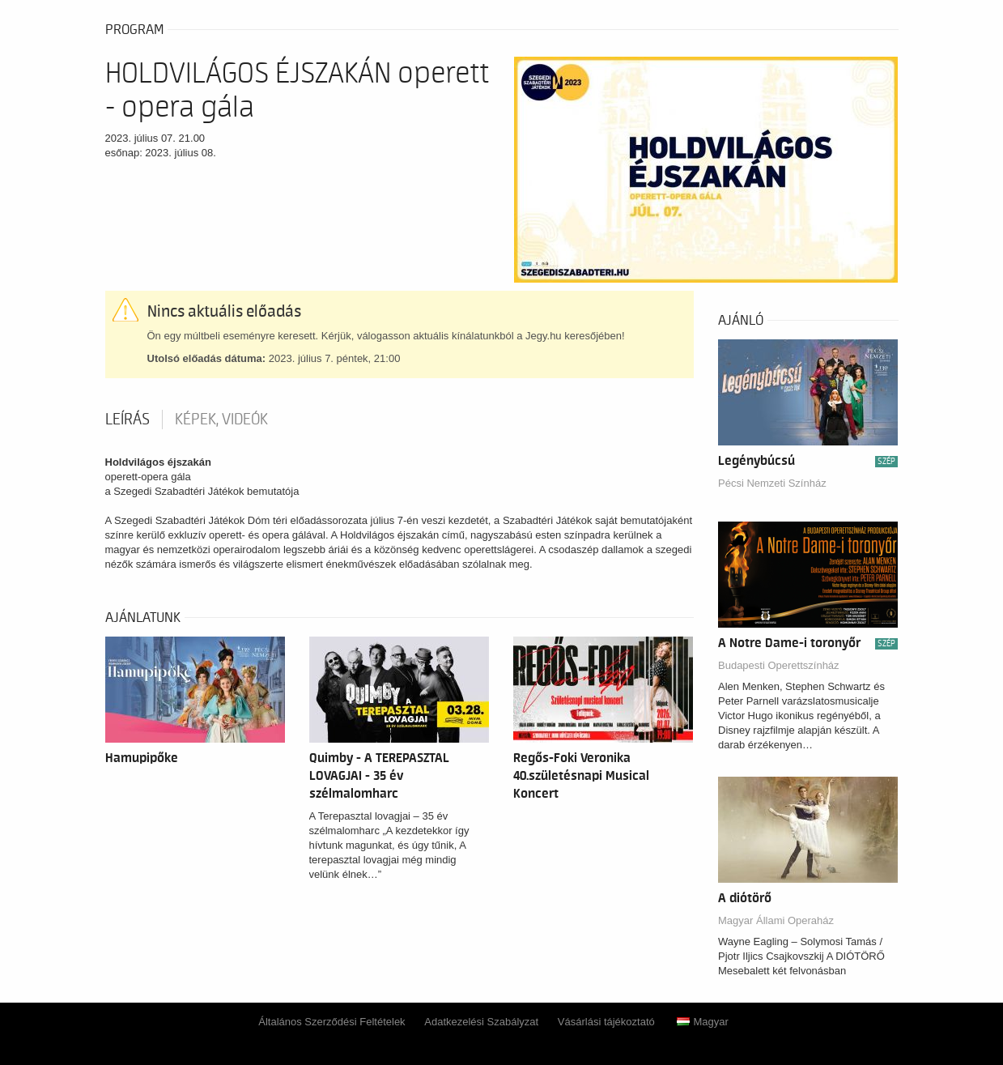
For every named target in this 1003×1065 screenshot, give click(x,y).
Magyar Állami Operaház (776, 920)
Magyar (702, 1022)
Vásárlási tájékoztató (606, 1022)
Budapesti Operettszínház (778, 665)
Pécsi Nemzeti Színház (772, 483)
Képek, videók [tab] (221, 419)
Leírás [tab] (127, 419)
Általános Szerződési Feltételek (331, 1022)
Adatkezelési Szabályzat (481, 1022)
